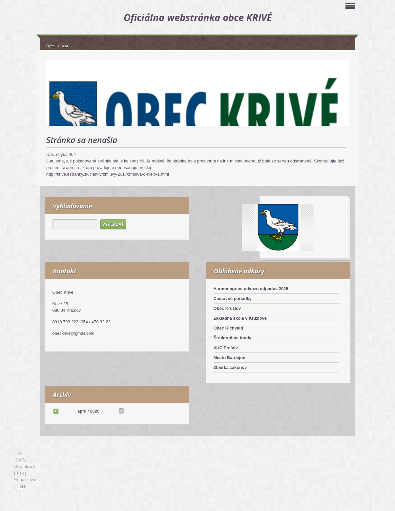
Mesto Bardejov (229, 357)
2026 (94, 411)
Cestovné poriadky (233, 298)
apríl (81, 411)
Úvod (50, 46)
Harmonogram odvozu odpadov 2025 (251, 288)
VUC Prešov (226, 347)
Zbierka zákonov (230, 367)
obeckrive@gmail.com (73, 333)
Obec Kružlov (227, 308)
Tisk (20, 473)
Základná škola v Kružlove (240, 318)
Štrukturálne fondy (233, 337)
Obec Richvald (228, 328)
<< (56, 411)
